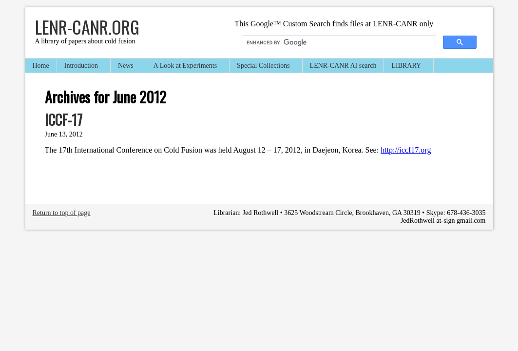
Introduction (81, 66)
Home (41, 65)
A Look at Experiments (185, 66)
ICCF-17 (63, 120)
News (126, 66)
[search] (338, 42)
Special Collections (264, 66)
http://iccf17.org (406, 150)
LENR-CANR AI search (343, 65)
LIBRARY (406, 66)
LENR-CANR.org (87, 26)
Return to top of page (62, 212)
